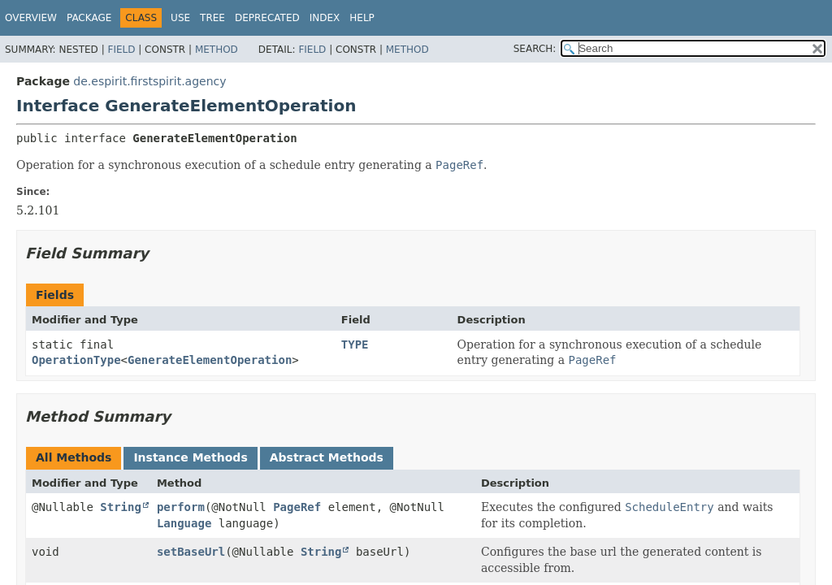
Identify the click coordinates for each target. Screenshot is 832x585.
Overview (31, 18)
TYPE (355, 344)
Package (89, 18)
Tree (212, 18)
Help (362, 18)
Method (216, 49)
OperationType (76, 359)
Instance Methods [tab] (190, 457)
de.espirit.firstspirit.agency (149, 81)
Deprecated (267, 18)
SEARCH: (535, 48)
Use (180, 18)
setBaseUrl (191, 551)
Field (121, 49)
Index (325, 18)
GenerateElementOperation (210, 359)
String (120, 507)
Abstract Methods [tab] (327, 457)
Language (184, 523)
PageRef (297, 507)
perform (181, 507)
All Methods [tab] (73, 457)
